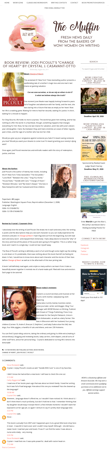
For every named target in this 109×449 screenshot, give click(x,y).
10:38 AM (10, 392)
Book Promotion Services (93, 3)
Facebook (84, 245)
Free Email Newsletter (54, 8)
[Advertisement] (94, 339)
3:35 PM (10, 435)
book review (39, 350)
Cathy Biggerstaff (14, 380)
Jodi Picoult (22, 352)
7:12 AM (10, 444)
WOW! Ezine (18, 3)
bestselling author (24, 350)
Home (6, 3)
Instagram (85, 248)
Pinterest (84, 254)
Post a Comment (8, 447)
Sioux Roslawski (13, 365)
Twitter (84, 251)
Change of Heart (36, 74)
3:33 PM (10, 411)
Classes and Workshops (37, 3)
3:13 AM (10, 377)
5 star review (10, 350)
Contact (74, 3)
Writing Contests (59, 3)
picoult (30, 352)
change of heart (9, 352)
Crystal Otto (11, 395)
